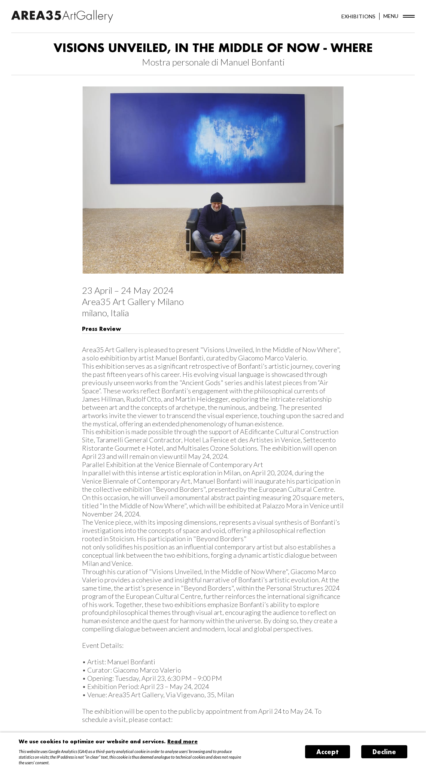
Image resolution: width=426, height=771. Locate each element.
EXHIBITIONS (358, 16)
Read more (182, 741)
